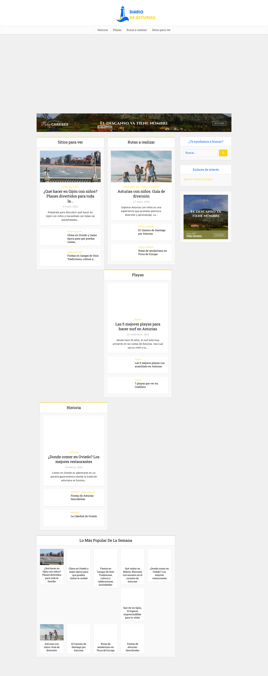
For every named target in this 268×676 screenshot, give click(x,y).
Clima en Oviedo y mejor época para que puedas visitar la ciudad (79, 573)
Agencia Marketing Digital (198, 179)
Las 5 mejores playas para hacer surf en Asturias (137, 326)
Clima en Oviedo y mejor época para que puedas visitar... (82, 238)
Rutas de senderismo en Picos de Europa (152, 252)
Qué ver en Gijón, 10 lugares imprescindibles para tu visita (132, 612)
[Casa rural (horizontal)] (134, 671)
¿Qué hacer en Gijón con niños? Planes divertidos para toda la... (70, 196)
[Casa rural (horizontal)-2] (134, 122)
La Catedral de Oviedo (84, 516)
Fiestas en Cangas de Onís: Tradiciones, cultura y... (83, 257)
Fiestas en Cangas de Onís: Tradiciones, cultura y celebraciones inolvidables (105, 576)
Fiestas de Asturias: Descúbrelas (82, 497)
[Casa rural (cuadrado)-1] (206, 216)
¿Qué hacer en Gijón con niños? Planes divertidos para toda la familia (51, 575)
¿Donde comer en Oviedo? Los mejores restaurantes (73, 459)
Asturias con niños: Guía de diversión (141, 194)
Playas (117, 30)
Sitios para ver (161, 30)
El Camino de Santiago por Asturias (151, 231)
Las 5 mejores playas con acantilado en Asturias (150, 364)
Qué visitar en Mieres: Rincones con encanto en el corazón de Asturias (132, 575)
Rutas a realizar (137, 30)
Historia (102, 30)
